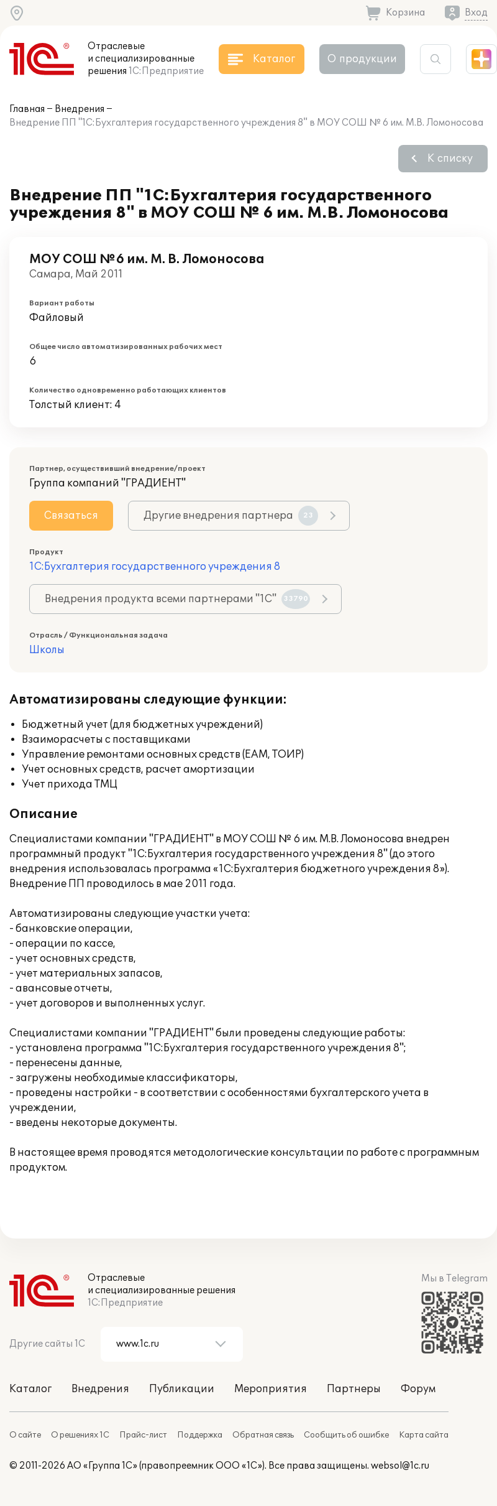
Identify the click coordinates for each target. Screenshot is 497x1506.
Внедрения (79, 109)
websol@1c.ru (400, 1466)
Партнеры (354, 1389)
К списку (450, 158)
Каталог (30, 1389)
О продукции (362, 59)
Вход (476, 12)
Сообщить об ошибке (346, 1435)
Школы (47, 650)
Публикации (181, 1389)
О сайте (25, 1435)
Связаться (71, 515)
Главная (27, 109)
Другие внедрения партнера (231, 516)
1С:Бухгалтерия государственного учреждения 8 (154, 566)
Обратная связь (263, 1435)
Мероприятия (270, 1389)
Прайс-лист (143, 1435)
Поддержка (199, 1435)
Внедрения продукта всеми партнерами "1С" (177, 599)
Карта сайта (424, 1435)
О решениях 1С (80, 1435)
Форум (418, 1389)
